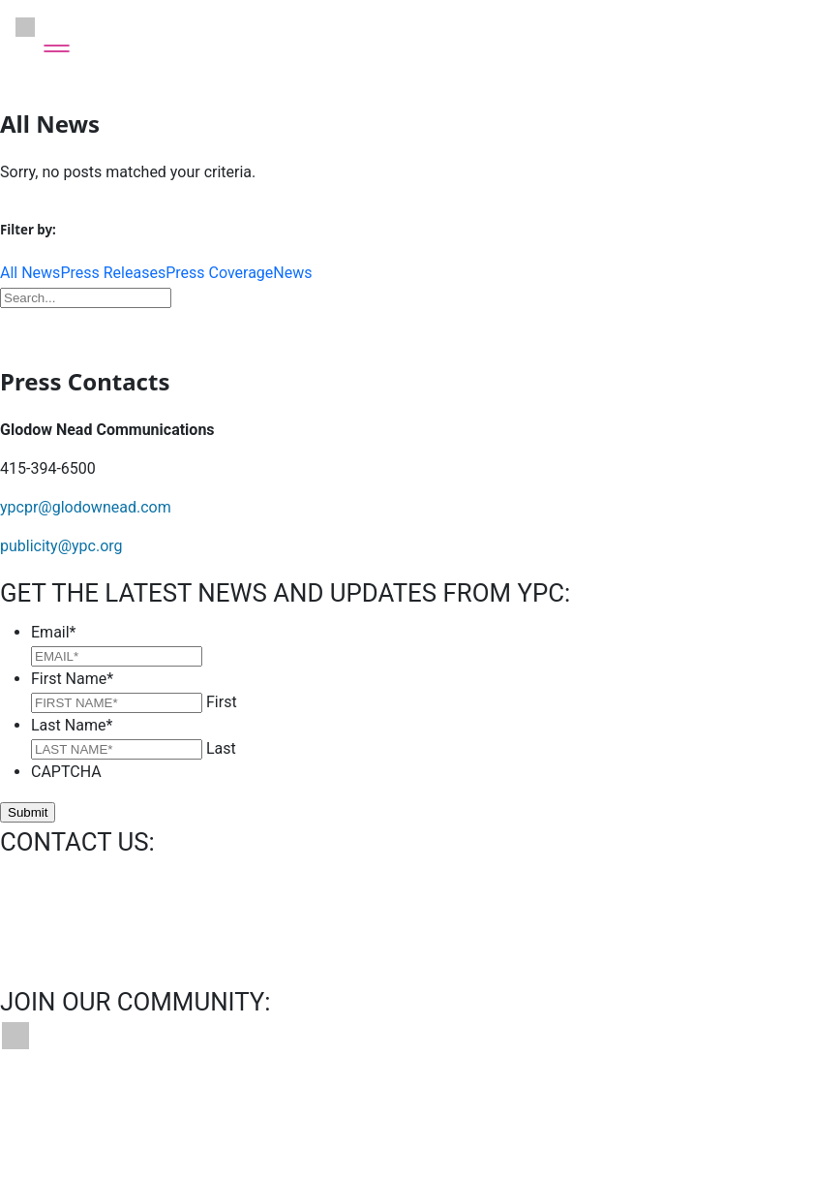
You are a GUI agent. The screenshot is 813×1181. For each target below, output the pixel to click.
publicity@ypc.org (61, 546)
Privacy (351, 1107)
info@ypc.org (45, 882)
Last (221, 748)
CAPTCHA (66, 771)
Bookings (145, 1107)
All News (30, 273)
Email (53, 632)
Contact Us (46, 1107)
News (292, 273)
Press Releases (113, 273)
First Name (72, 678)
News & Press (251, 1107)
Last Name (71, 725)
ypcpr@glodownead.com (85, 507)
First (221, 702)
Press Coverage (219, 273)
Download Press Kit (406, 326)
